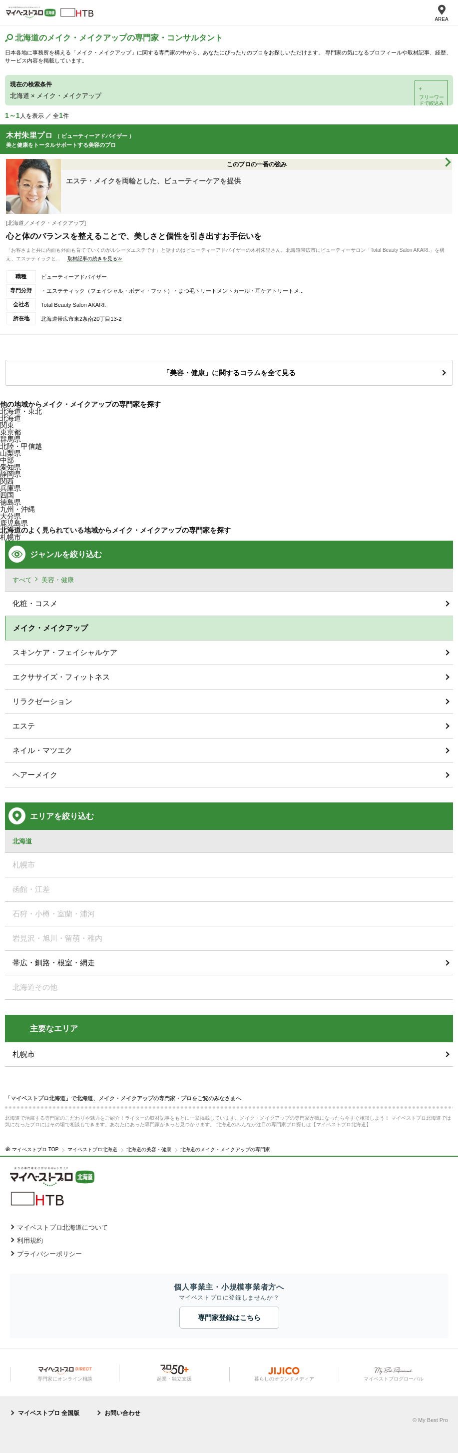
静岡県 (10, 474)
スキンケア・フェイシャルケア (64, 652)
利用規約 (30, 1240)
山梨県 (10, 453)
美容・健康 (57, 580)
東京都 (10, 432)
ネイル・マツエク (42, 750)
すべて (22, 580)
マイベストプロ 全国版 (48, 1413)
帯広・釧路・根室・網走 (53, 962)
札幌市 (23, 1054)
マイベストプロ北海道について (62, 1227)
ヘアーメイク (34, 774)
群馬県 (10, 439)
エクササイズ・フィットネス (61, 677)
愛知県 (10, 467)
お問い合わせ (122, 1413)
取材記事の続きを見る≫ (94, 258)
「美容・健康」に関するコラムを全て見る (229, 373)
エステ (23, 726)
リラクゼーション (42, 701)
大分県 (10, 516)
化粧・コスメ (34, 603)
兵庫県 (10, 488)
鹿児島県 (14, 523)
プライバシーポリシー (49, 1254)
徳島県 (10, 502)
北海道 (10, 418)
